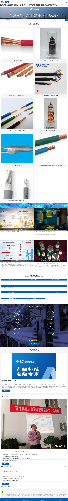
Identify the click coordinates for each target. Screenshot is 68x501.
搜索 (66, 19)
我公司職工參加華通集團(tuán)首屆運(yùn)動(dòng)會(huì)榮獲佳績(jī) (15, 451)
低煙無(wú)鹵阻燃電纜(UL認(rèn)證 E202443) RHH (17, 200)
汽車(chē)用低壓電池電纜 (17, 60)
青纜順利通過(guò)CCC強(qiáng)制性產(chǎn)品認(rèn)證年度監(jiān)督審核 (16, 458)
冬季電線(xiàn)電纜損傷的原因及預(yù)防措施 (11, 480)
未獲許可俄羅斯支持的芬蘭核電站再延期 (10, 471)
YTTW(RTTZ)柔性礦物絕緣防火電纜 (50, 130)
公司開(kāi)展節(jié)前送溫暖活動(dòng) (10, 460)
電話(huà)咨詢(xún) (8, 500)
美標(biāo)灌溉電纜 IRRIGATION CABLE (51, 95)
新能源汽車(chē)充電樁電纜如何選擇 (9, 473)
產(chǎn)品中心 (25, 500)
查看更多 (5, 390)
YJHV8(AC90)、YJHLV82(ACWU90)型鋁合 (50, 60)
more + (65, 396)
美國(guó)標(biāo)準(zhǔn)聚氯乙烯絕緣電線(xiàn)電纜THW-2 (51, 165)
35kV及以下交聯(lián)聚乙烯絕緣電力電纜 (17, 130)
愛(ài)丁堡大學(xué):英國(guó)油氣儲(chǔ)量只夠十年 (12, 478)
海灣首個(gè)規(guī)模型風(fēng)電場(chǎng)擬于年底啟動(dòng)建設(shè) (16, 476)
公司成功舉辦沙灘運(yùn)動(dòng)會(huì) (10, 456)
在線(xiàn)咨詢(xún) (34, 343)
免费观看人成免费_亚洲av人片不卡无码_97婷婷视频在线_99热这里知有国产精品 (28, 5)
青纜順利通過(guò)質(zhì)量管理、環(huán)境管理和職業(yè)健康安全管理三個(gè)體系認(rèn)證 (20, 454)
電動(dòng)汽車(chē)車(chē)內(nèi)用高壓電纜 (17, 95)
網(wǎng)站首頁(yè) (59, 500)
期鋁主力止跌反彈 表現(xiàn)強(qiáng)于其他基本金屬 (12, 474)
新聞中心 (42, 500)
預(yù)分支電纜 (17, 165)
